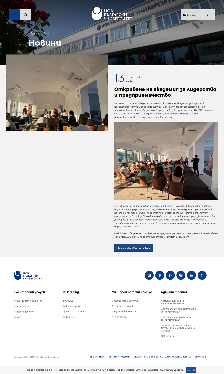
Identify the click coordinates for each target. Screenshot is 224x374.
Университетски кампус (132, 292)
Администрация (174, 292)
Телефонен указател (119, 357)
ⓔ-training (69, 317)
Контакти (200, 357)
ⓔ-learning (71, 292)
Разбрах (191, 370)
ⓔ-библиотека (72, 306)
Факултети (168, 336)
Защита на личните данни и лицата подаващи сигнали (162, 357)
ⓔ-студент (21, 306)
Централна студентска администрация (176, 318)
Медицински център (124, 311)
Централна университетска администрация (178, 310)
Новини (45, 33)
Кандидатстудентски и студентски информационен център (178, 328)
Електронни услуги (29, 292)
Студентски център (125, 300)
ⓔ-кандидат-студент (28, 300)
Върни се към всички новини (133, 248)
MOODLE (68, 300)
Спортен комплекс (123, 306)
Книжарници (119, 316)
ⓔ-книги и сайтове (74, 311)
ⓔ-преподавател (24, 311)
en (208, 15)
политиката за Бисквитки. (172, 370)
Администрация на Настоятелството (173, 302)
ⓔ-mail (18, 317)
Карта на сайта (97, 357)
